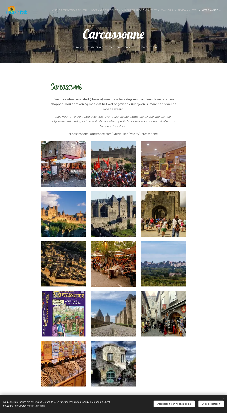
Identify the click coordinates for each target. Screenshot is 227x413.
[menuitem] (42, 10)
